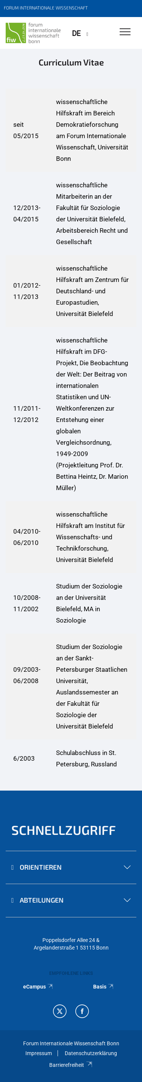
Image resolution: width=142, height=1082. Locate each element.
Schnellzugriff (63, 830)
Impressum (38, 1053)
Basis (103, 987)
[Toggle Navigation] (125, 32)
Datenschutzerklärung (91, 1053)
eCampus (38, 987)
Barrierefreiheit (71, 1065)
